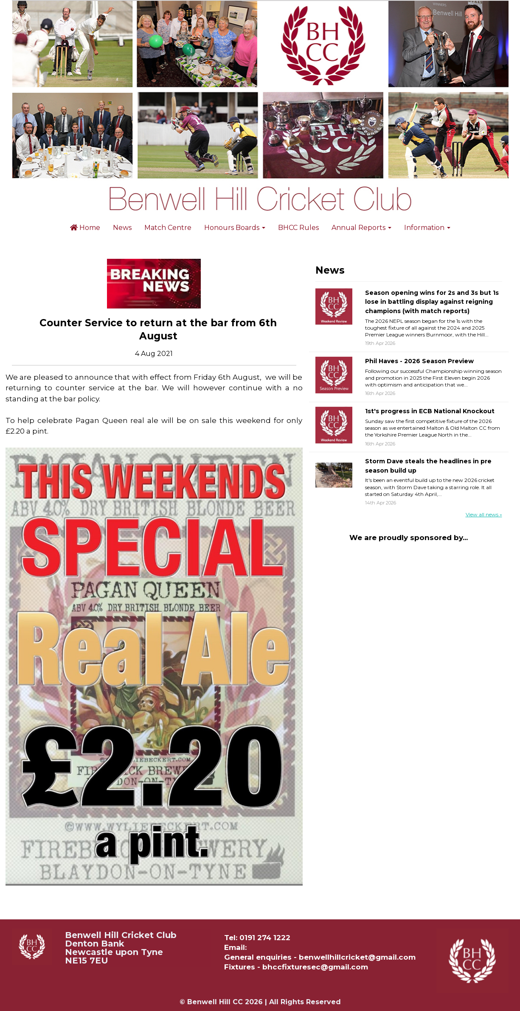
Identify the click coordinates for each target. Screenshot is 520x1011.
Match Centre (167, 228)
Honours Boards (234, 228)
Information (427, 228)
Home (85, 228)
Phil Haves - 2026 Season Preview (419, 361)
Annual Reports (361, 228)
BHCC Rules (298, 228)
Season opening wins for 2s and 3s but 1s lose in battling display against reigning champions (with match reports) (432, 302)
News (122, 228)
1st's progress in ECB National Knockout (430, 411)
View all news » (484, 514)
